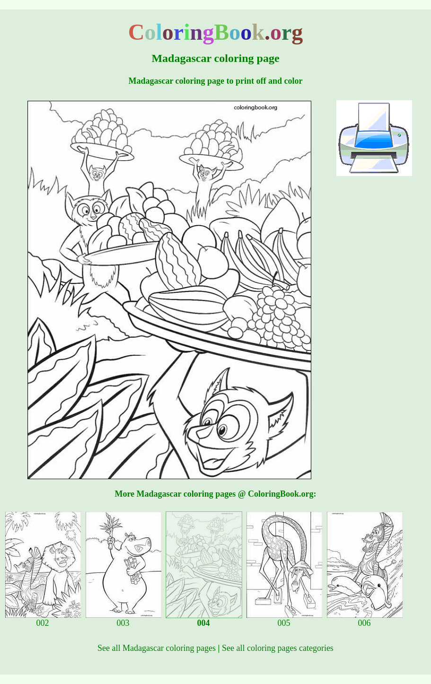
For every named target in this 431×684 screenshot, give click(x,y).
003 (123, 619)
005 (284, 619)
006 (364, 619)
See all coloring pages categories (278, 648)
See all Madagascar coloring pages (156, 648)
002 (43, 619)
